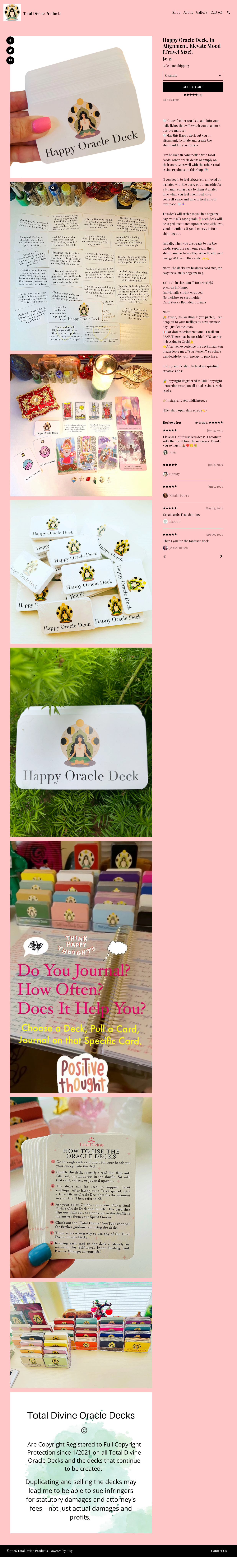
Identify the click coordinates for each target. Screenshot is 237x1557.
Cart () (216, 12)
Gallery (201, 12)
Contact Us (219, 1551)
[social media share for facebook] (10, 40)
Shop (176, 12)
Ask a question (171, 99)
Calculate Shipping (176, 66)
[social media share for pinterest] (10, 61)
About (188, 12)
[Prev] (164, 557)
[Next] (221, 557)
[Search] (228, 13)
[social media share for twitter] (10, 51)
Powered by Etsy (60, 1551)
